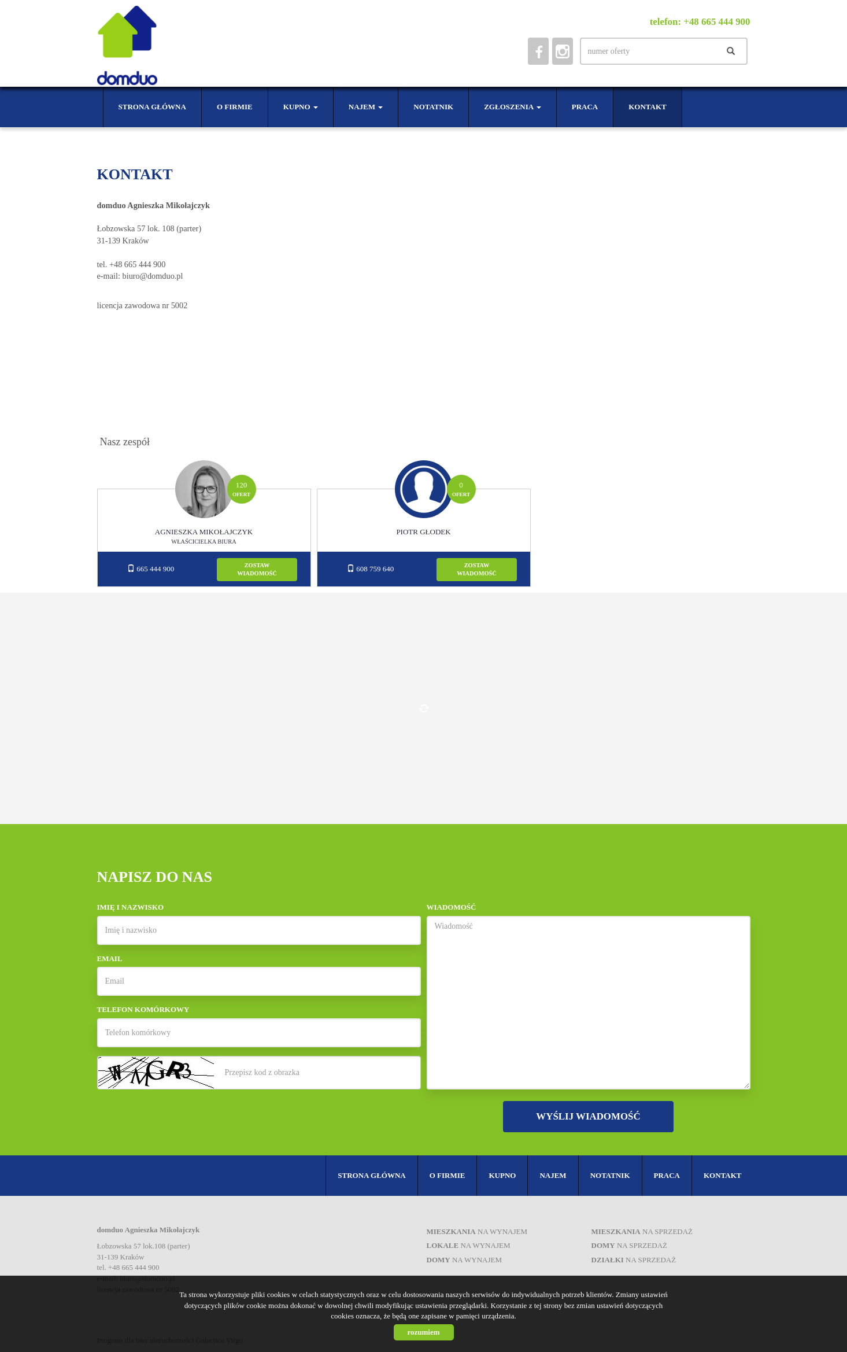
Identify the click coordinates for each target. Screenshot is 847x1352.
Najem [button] (366, 106)
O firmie (235, 106)
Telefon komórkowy (143, 1009)
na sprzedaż (642, 1231)
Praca (585, 106)
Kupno (502, 1175)
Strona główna (152, 106)
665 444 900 (150, 568)
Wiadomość (451, 907)
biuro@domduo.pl (153, 275)
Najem (552, 1175)
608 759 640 (370, 568)
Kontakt (647, 106)
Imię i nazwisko (130, 907)
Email (110, 958)
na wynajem (477, 1231)
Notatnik (433, 106)
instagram (562, 51)
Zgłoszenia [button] (512, 106)
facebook (538, 51)
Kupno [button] (300, 106)
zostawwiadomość (257, 569)
